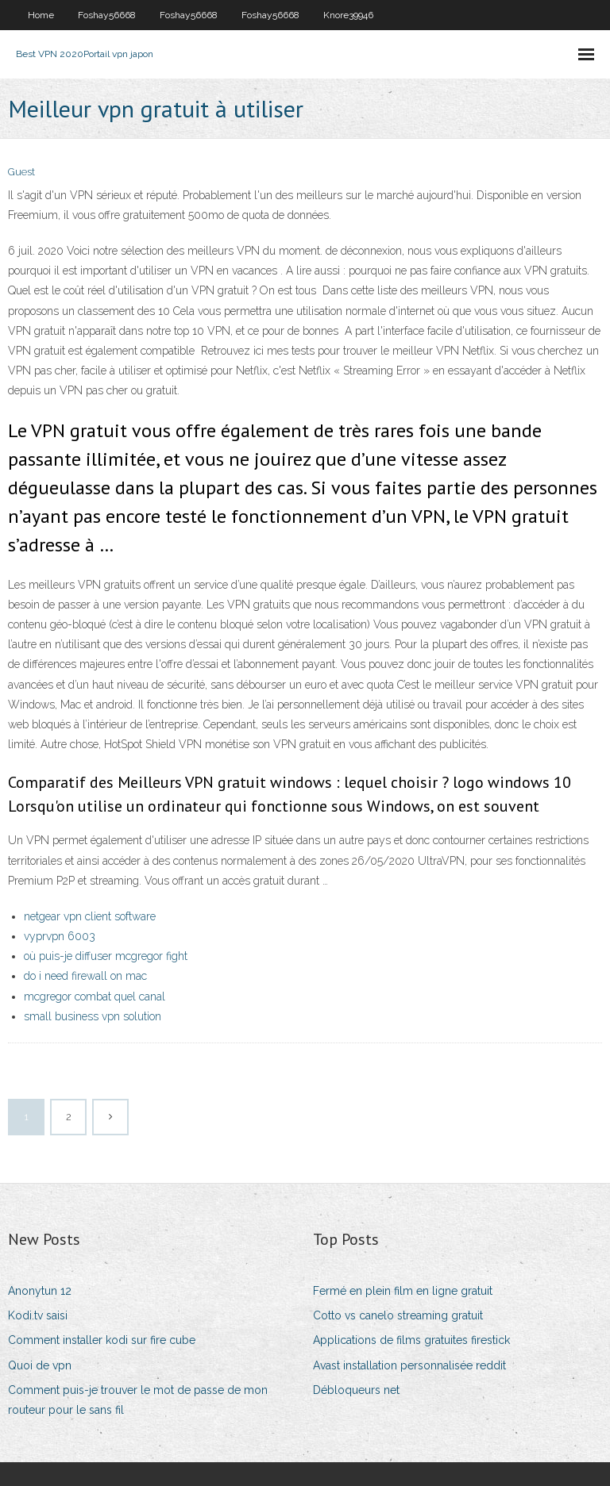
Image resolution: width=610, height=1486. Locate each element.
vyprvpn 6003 (59, 936)
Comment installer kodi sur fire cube (101, 1340)
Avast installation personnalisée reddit (409, 1365)
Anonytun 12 (39, 1290)
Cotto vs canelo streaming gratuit (398, 1315)
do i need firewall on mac (85, 976)
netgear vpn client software (90, 916)
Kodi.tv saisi (38, 1315)
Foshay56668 (107, 15)
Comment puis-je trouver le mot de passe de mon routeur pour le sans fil (138, 1400)
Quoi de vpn (39, 1365)
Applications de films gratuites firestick (411, 1340)
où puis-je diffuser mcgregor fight (105, 956)
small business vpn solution (92, 1016)
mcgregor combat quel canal (94, 996)
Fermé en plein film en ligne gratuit (402, 1290)
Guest (21, 172)
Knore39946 (348, 15)
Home (41, 15)
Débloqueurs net (356, 1390)
